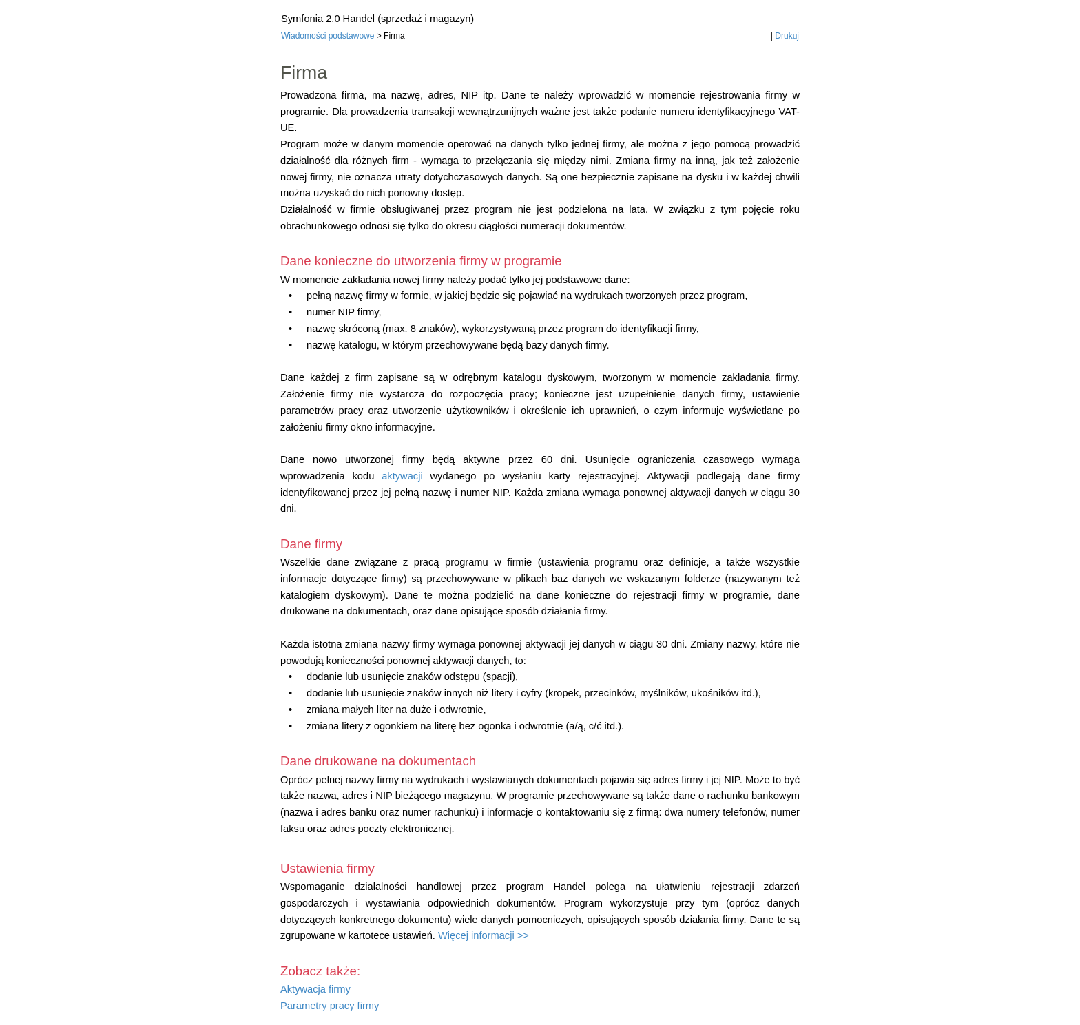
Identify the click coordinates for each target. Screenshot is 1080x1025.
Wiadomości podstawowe (327, 36)
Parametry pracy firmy (329, 1005)
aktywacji (402, 476)
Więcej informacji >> (483, 935)
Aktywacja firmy (315, 989)
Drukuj (787, 36)
